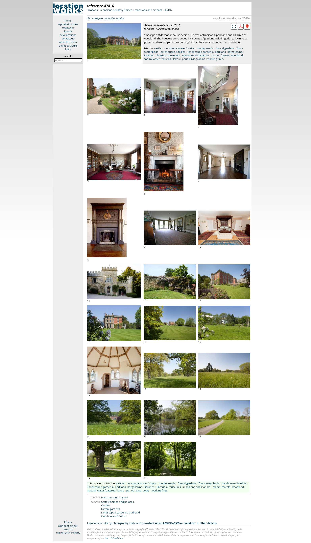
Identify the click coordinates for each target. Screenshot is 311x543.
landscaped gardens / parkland (207, 52)
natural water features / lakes (162, 59)
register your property (68, 532)
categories (68, 28)
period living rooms (193, 59)
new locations (68, 35)
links (68, 49)
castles (158, 48)
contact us (68, 38)
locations (92, 10)
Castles (105, 505)
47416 (168, 10)
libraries (149, 55)
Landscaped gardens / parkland (120, 512)
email (187, 523)
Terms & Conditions (114, 537)
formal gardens (225, 48)
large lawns (235, 52)
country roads (205, 48)
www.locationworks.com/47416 (231, 18)
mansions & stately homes (116, 10)
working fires (215, 59)
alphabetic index (68, 24)
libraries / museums (168, 55)
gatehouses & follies (173, 52)
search (68, 529)
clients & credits (68, 45)
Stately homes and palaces (117, 502)
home (68, 20)
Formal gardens (110, 509)
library (68, 31)
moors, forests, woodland (227, 55)
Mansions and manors (114, 497)
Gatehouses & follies (114, 516)
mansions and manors (148, 10)
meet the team (68, 42)
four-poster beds (209, 483)
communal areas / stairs (179, 48)
